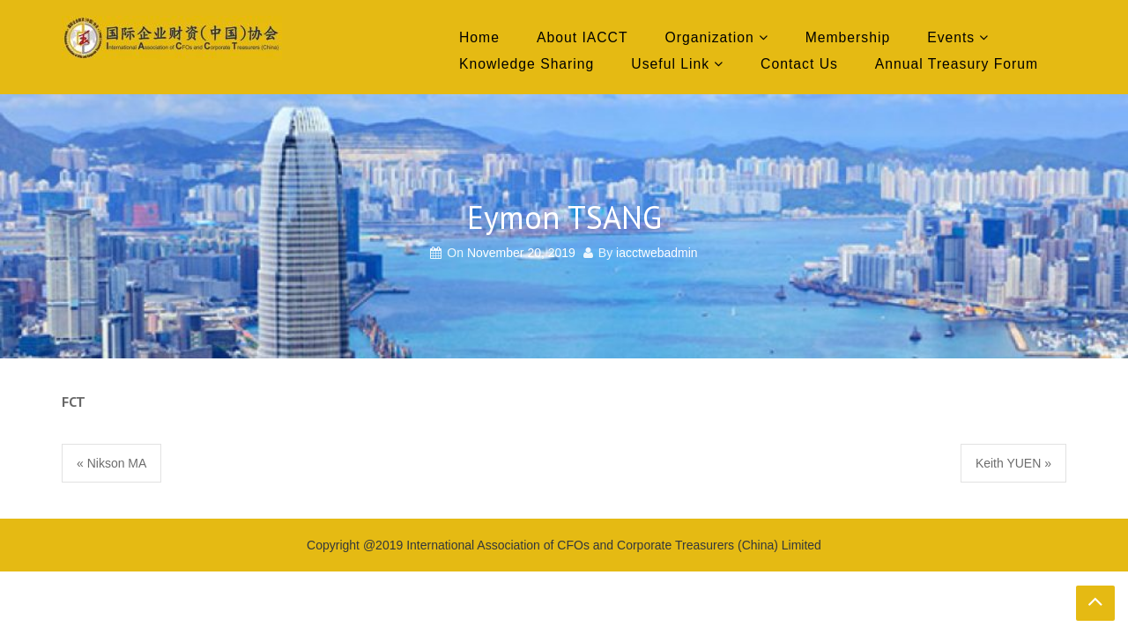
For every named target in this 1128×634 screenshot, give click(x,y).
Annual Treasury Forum (956, 63)
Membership (847, 37)
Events (951, 37)
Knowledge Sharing (526, 63)
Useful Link (670, 63)
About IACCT (582, 37)
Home (479, 37)
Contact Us (799, 63)
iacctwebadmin (657, 253)
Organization (709, 37)
